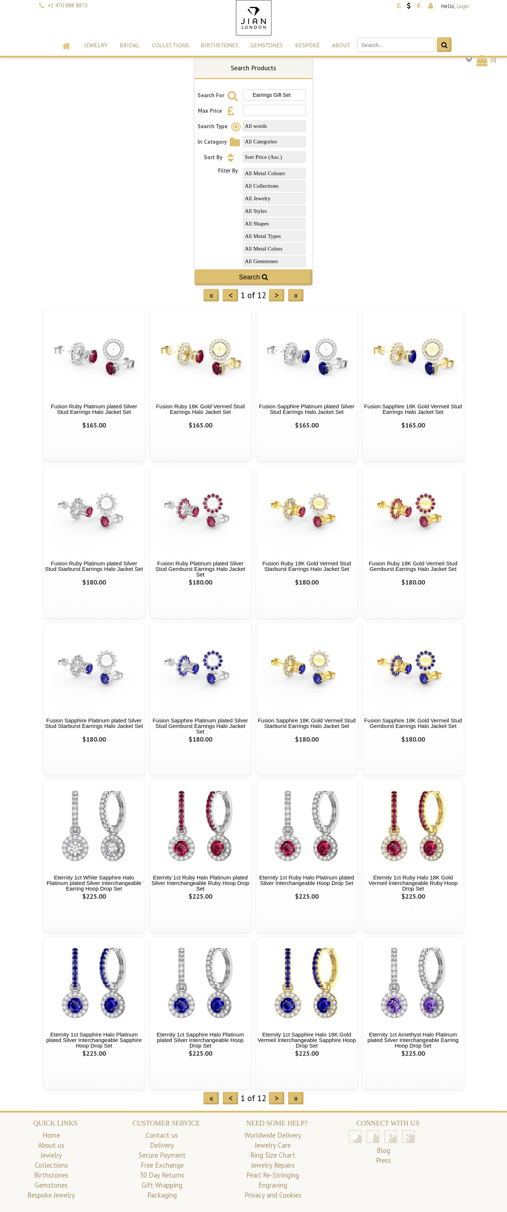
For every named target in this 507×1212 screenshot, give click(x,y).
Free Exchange (162, 1165)
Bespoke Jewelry (51, 1195)
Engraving (272, 1185)
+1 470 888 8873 (68, 5)
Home (51, 1135)
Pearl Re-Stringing (272, 1175)
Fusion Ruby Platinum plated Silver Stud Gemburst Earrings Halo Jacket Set (200, 569)
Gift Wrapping (162, 1185)
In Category (220, 141)
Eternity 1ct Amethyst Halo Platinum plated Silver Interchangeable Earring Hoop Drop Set (413, 1040)
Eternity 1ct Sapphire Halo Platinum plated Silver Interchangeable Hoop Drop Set (200, 1040)
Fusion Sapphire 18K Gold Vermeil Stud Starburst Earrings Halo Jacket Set (307, 723)
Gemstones (266, 45)
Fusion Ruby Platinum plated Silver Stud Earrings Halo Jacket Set (94, 409)
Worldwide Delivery (272, 1135)
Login (463, 6)
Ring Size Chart (272, 1155)
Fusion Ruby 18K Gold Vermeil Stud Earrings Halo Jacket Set (200, 409)
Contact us (162, 1135)
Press (383, 1160)
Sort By (221, 157)
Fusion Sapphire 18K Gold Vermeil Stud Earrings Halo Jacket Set (413, 409)
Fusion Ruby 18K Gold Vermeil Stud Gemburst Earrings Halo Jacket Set (413, 566)
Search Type (220, 126)
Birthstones (219, 45)
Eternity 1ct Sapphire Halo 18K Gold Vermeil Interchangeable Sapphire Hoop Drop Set (307, 1040)
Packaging (162, 1195)
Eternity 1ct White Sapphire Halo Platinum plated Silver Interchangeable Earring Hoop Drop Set (94, 883)
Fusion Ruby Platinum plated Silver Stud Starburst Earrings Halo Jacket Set (94, 566)
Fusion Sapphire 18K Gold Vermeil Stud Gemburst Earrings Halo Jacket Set (413, 723)
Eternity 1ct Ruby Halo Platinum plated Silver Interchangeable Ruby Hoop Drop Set (200, 883)
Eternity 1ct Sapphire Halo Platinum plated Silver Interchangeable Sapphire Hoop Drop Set (94, 1040)
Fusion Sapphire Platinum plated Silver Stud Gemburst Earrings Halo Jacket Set (200, 726)
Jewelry (95, 45)
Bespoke (307, 45)
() (486, 60)
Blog (383, 1150)
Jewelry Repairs (273, 1165)
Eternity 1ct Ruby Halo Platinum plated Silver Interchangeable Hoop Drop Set (306, 880)
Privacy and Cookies (272, 1195)
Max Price (218, 110)
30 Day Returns (162, 1175)
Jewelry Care (273, 1145)
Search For (219, 95)
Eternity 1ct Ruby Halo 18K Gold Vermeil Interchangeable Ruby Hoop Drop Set (413, 883)
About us (51, 1145)
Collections (170, 45)
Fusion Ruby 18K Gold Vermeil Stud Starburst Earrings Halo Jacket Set (306, 566)
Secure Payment (162, 1155)
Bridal (130, 45)
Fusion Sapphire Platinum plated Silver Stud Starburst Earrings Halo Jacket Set (94, 723)
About (341, 45)
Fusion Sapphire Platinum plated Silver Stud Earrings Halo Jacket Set (306, 409)
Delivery (162, 1145)
